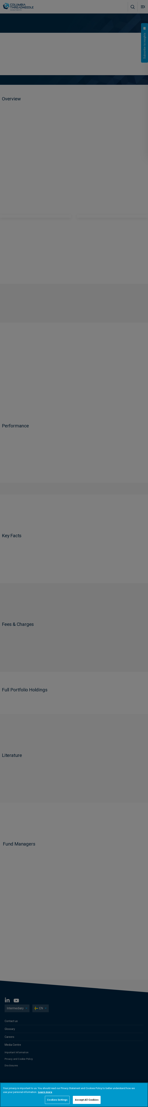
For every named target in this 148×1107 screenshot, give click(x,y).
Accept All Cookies (86, 1099)
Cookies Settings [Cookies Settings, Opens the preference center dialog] (57, 1099)
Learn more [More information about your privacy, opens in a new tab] (45, 1092)
